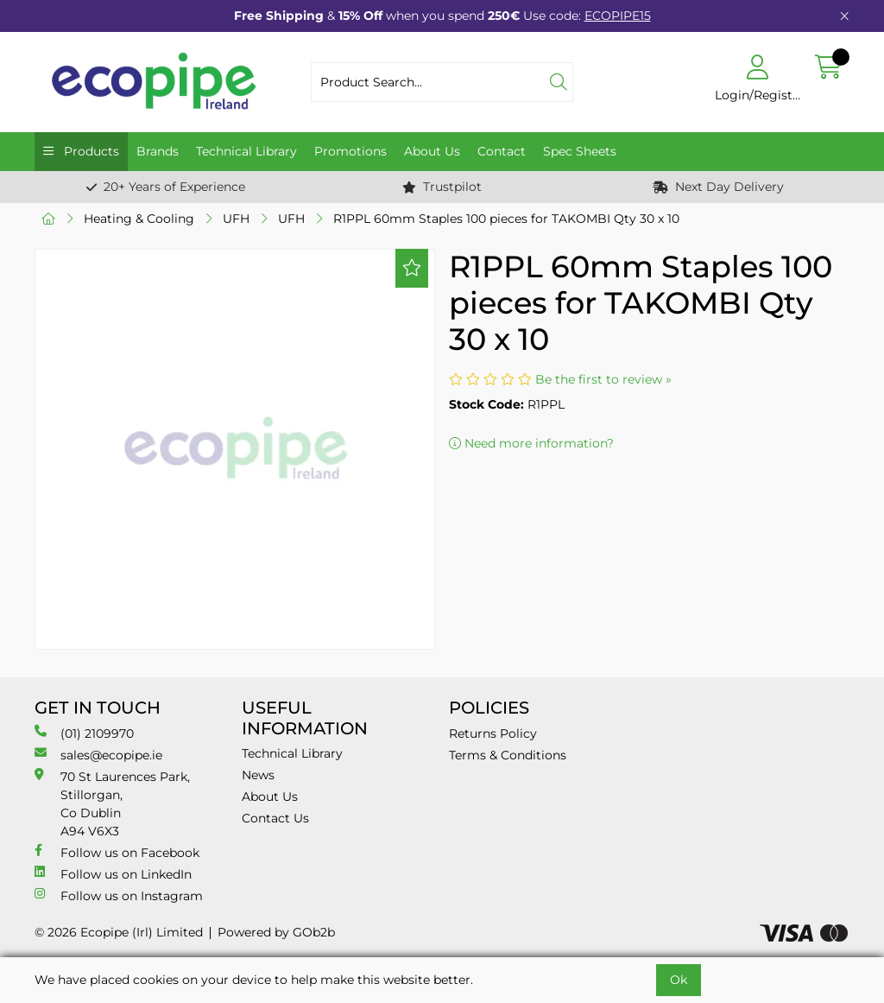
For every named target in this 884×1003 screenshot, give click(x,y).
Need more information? (531, 443)
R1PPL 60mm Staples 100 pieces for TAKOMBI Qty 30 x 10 (506, 218)
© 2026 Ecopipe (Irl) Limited (119, 932)
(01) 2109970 (84, 733)
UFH (236, 218)
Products (89, 151)
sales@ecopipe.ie (98, 754)
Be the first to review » (603, 379)
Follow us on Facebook (117, 852)
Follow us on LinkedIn (113, 874)
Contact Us (275, 818)
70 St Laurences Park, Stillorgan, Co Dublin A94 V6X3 (112, 803)
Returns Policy (493, 733)
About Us (432, 151)
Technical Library (246, 151)
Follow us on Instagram (119, 895)
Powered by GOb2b (276, 932)
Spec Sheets (579, 151)
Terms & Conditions (507, 755)
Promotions (350, 151)
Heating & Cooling (139, 218)
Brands (157, 151)
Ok (678, 979)
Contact (501, 151)
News (258, 775)
